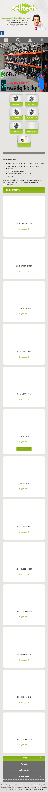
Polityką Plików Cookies (9, 787)
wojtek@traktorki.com (19, 25)
